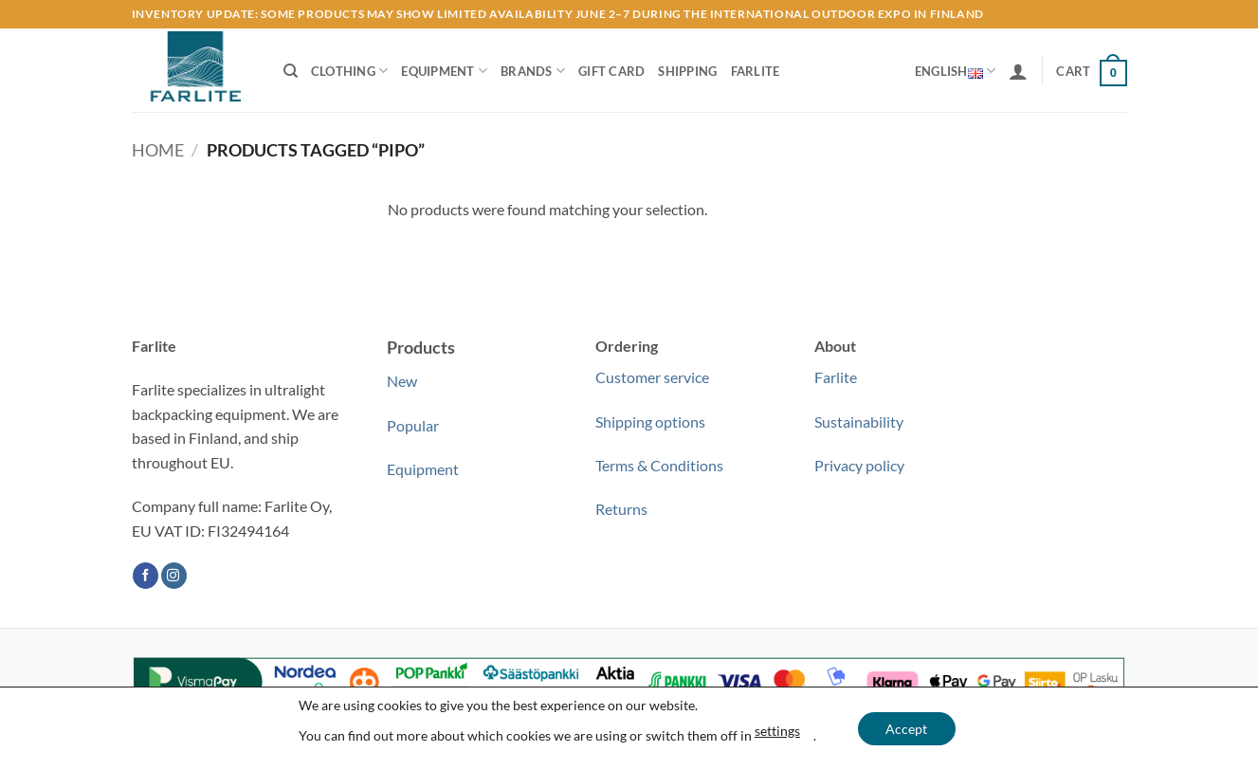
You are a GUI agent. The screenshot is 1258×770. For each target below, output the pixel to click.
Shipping (687, 71)
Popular (413, 425)
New (402, 381)
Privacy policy (859, 465)
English (955, 71)
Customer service (652, 377)
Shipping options (650, 421)
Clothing (350, 71)
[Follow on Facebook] (145, 575)
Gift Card (611, 71)
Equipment (444, 71)
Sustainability (858, 421)
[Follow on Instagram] (174, 575)
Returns (621, 509)
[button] (1018, 71)
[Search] (290, 71)
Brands (533, 71)
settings (777, 731)
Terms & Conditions (659, 465)
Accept (906, 729)
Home (158, 149)
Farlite (755, 71)
